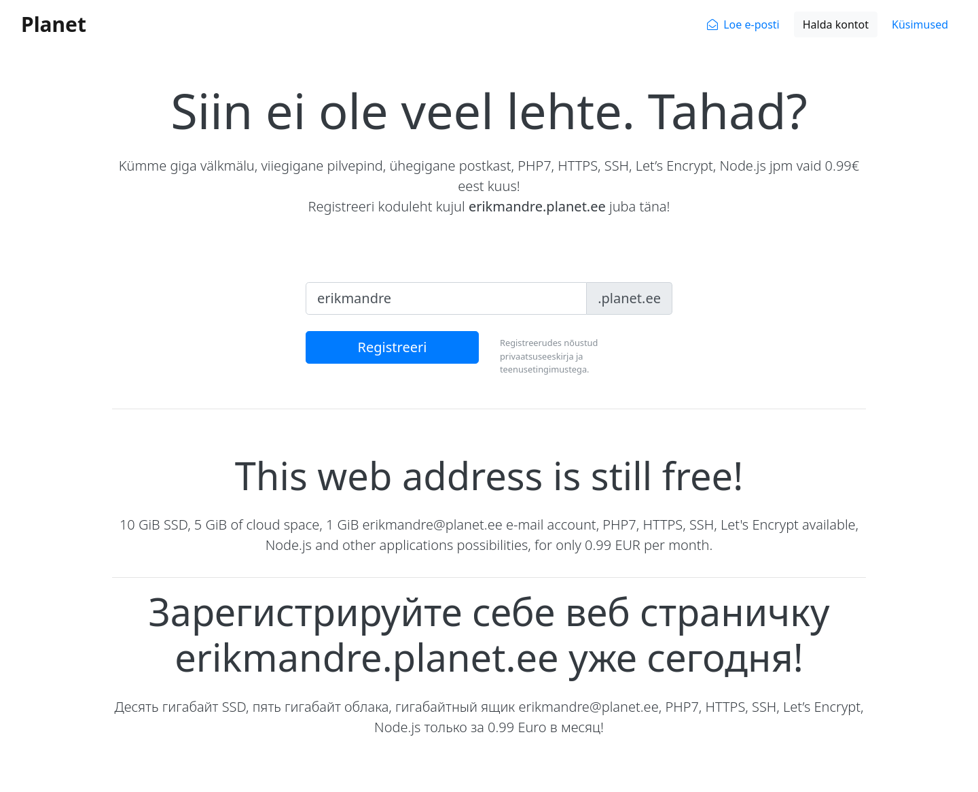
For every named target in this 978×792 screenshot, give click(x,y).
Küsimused (920, 24)
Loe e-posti (751, 24)
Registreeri (392, 347)
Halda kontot (836, 24)
